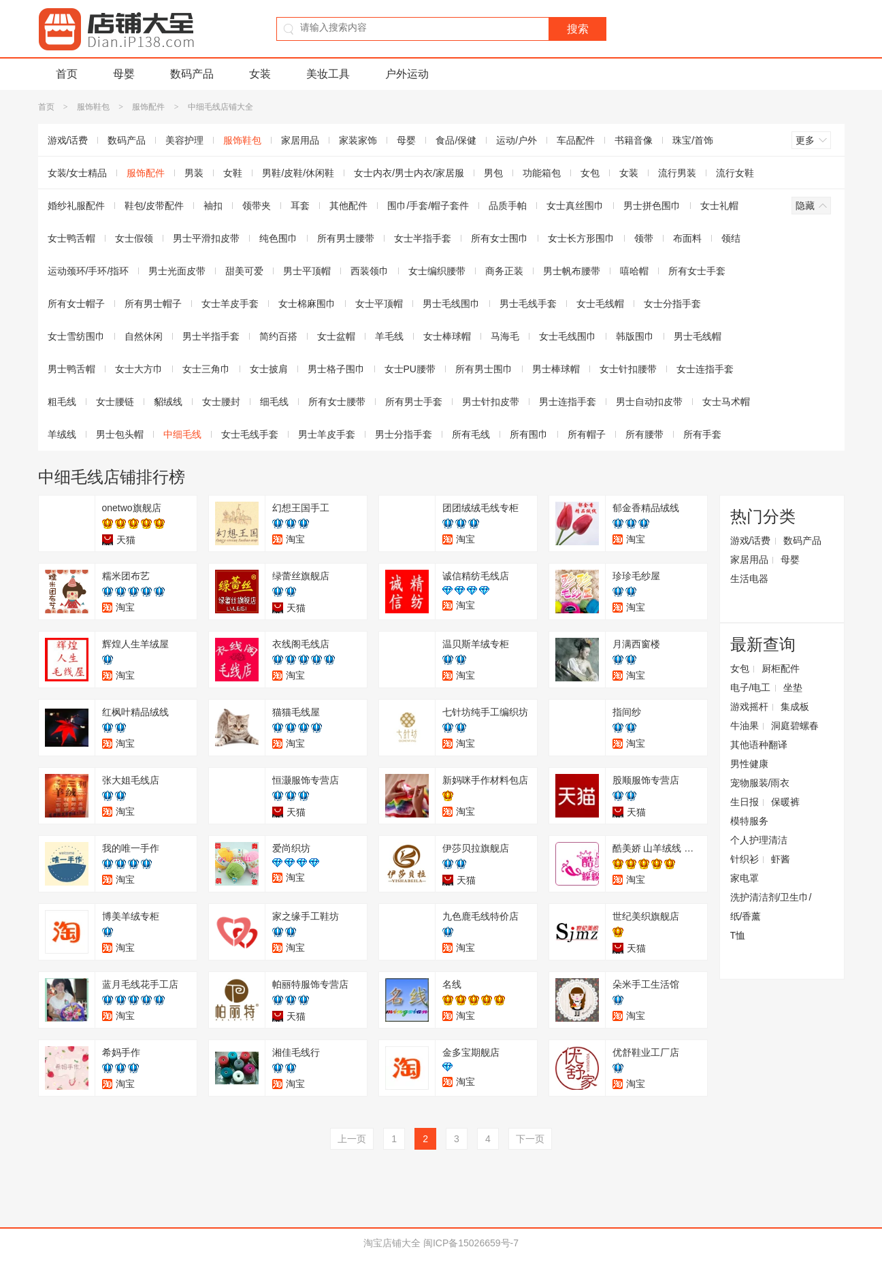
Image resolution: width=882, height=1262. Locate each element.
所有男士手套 (413, 401)
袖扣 (213, 205)
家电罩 (744, 878)
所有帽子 (587, 434)
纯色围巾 (278, 238)
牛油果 (744, 725)
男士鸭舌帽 (71, 368)
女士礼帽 (719, 205)
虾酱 (780, 859)
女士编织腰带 (437, 270)
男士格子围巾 (336, 368)
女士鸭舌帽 (71, 238)
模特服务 (749, 820)
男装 (193, 172)
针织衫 (744, 859)
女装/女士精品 (78, 172)
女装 (260, 74)
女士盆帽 (336, 336)
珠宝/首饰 (692, 140)
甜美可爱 (244, 270)
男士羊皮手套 (326, 434)
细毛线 (274, 401)
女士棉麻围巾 (307, 303)
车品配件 (576, 140)
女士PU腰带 (410, 368)
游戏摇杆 (749, 706)
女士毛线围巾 (567, 336)
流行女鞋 (735, 172)
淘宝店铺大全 (392, 1242)
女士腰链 (115, 401)
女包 (590, 172)
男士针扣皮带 (490, 401)
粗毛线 (62, 401)
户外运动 (407, 74)
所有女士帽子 (76, 303)
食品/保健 (456, 140)
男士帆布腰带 (571, 270)
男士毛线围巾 (451, 303)
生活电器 (749, 578)
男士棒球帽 (556, 368)
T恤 (738, 935)
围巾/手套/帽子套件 (428, 205)
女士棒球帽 (447, 336)
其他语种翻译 (758, 744)
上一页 (352, 1138)
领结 (730, 238)
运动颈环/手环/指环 (88, 270)
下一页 (530, 1138)
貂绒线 (168, 401)
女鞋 (232, 172)
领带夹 (256, 205)
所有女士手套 (696, 270)
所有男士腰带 (345, 238)
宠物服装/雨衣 (760, 782)
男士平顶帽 (307, 270)
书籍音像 (634, 140)
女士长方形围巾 (581, 238)
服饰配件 (148, 107)
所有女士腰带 (336, 401)
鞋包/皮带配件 (154, 205)
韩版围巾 (635, 336)
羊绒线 (62, 434)
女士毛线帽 (600, 303)
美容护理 (184, 140)
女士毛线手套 (249, 434)
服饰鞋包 (93, 107)
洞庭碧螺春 (795, 725)
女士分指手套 (672, 303)
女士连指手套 (705, 368)
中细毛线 (182, 434)
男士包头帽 (120, 434)
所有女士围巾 (499, 238)
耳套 (300, 205)
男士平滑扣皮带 (206, 238)
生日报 (744, 801)
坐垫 (792, 687)
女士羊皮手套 (230, 303)
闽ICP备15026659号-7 (471, 1242)
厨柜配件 (781, 668)
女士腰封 (221, 401)
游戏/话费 (68, 140)
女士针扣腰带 (628, 368)
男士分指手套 (403, 434)
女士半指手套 (422, 238)
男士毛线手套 (528, 303)
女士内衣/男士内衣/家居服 (409, 172)
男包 (493, 172)
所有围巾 (529, 434)
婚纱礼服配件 (76, 205)
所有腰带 (644, 434)
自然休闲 (144, 336)
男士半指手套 (211, 336)
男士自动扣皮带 (649, 401)
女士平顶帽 (379, 303)
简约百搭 (278, 336)
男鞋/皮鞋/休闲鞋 (298, 172)
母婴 (124, 74)
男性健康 (749, 763)
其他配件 (348, 205)
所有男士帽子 (153, 303)
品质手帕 (508, 205)
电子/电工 (750, 687)
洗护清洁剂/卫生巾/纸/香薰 (771, 907)
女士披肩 (269, 368)
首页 (67, 74)
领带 (643, 238)
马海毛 (505, 336)
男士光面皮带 (177, 270)
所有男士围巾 (483, 368)
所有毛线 (471, 434)
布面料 (687, 238)
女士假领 (134, 238)
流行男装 (677, 172)
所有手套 (702, 434)
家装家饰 (358, 140)
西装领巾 (369, 270)
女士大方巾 (139, 368)
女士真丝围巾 (575, 205)
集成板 (795, 706)
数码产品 (192, 74)
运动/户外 (516, 140)
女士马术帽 (726, 401)
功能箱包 (542, 172)
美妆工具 (328, 74)
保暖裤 (785, 801)
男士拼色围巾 (652, 205)
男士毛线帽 (697, 336)
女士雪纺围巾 (76, 336)
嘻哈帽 (634, 270)
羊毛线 (389, 336)
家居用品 (300, 140)
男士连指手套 (567, 401)
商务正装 (504, 270)
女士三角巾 (206, 368)
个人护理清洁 (758, 840)
